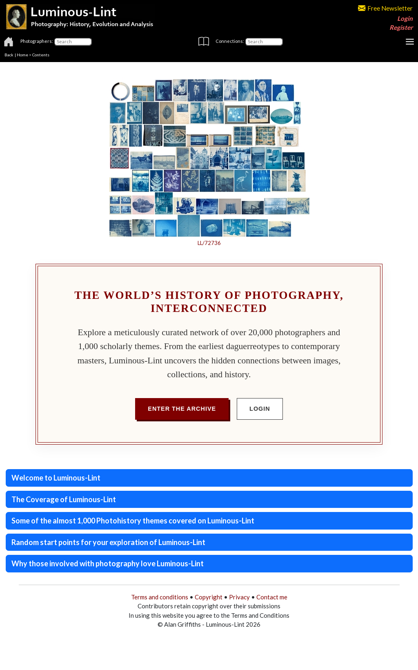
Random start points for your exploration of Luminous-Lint (108, 542)
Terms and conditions (159, 597)
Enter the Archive (182, 408)
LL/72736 (209, 243)
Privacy (239, 597)
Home (22, 54)
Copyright (208, 597)
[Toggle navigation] (410, 42)
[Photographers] (73, 42)
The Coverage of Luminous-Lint (63, 499)
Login (405, 18)
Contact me (271, 597)
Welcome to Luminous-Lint (55, 477)
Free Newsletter (385, 8)
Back (8, 54)
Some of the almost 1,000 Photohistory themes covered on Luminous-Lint (132, 520)
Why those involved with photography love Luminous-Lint (107, 563)
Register (401, 27)
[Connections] (264, 42)
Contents (40, 54)
